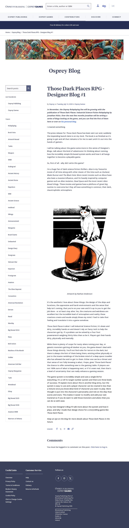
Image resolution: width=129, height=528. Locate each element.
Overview (9, 478)
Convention (12, 296)
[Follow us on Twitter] (67, 478)
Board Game (12, 235)
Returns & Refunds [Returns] (32, 489)
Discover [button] (96, 17)
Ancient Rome (13, 180)
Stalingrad (11, 167)
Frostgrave (12, 276)
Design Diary (12, 248)
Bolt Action (12, 344)
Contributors (72, 17)
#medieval (12, 385)
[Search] (88, 6)
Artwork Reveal (13, 139)
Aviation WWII (13, 412)
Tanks (10, 146)
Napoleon (11, 187)
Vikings (10, 214)
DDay (10, 391)
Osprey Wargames (14, 371)
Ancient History (13, 173)
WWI (9, 194)
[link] (57, 429)
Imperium (11, 269)
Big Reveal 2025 (13, 398)
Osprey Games (13, 110)
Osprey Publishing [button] (17, 17)
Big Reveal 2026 (13, 405)
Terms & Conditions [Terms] (13, 485)
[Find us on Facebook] (58, 478)
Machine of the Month (16, 350)
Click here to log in (99, 447)
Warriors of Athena (15, 419)
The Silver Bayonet (14, 289)
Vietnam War (12, 262)
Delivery (28, 485)
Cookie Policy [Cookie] (10, 495)
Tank (10, 378)
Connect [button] (116, 17)
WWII (10, 160)
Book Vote (12, 132)
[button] (104, 6)
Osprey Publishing (14, 103)
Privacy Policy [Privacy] (10, 481)
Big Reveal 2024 (13, 330)
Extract (10, 310)
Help (27, 478)
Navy (10, 337)
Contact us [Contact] (29, 481)
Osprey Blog (16, 32)
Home (8, 32)
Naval (10, 316)
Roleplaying (12, 126)
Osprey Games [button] (46, 17)
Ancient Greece (13, 201)
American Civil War (14, 364)
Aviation (11, 282)
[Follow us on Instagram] (62, 478)
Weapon (11, 153)
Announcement (13, 221)
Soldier (10, 357)
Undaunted (12, 241)
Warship (11, 323)
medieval (11, 207)
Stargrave (11, 255)
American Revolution (15, 303)
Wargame (11, 228)
